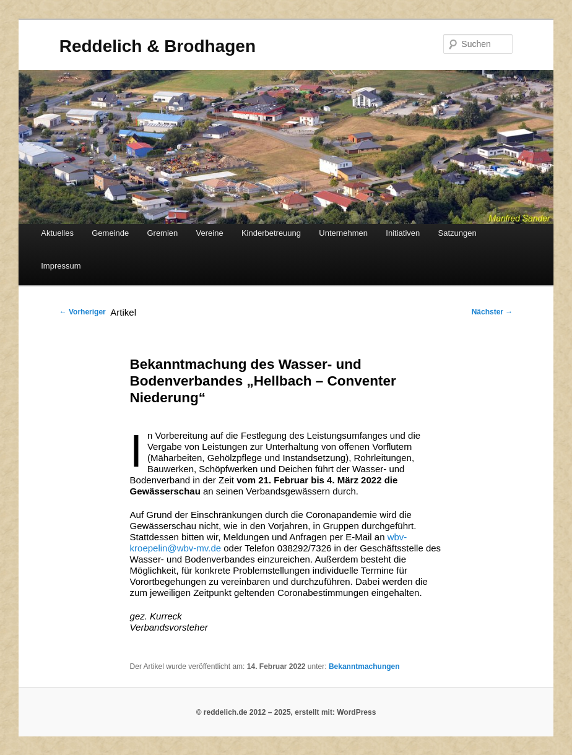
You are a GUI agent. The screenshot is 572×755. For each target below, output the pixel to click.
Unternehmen (343, 233)
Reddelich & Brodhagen (157, 46)
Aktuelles (57, 233)
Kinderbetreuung (271, 233)
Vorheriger (82, 312)
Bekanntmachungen (364, 666)
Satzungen (457, 233)
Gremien (162, 233)
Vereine (209, 233)
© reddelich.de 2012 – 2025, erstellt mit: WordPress (286, 712)
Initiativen (403, 233)
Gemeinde (110, 233)
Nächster (492, 312)
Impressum (60, 265)
